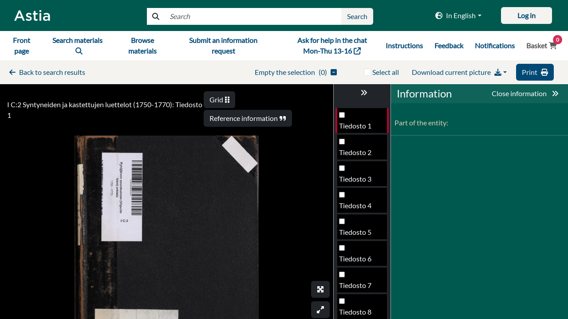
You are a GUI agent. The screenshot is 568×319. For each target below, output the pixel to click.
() (341, 66)
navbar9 (452, 42)
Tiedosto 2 (355, 146)
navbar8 (416, 42)
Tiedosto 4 (355, 199)
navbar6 (102, 42)
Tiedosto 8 (355, 305)
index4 (357, 16)
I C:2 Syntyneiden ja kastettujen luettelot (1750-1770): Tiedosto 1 (107, 94)
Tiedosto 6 (355, 252)
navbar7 (139, 42)
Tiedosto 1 (355, 119)
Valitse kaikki (434, 66)
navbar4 (18, 42)
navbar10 (491, 42)
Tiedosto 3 (355, 172)
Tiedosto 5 (355, 226)
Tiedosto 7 (355, 279)
